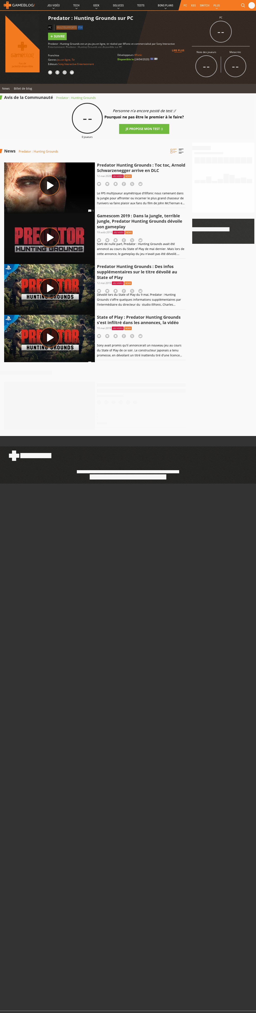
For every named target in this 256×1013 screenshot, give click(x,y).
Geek (96, 5)
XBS (193, 5)
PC (185, 5)
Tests (140, 5)
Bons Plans (165, 5)
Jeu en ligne (63, 59)
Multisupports (67, 27)
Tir (73, 59)
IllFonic (138, 55)
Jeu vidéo (118, 176)
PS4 (80, 27)
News (6, 88)
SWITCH (204, 5)
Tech (76, 5)
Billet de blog (23, 88)
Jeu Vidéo (53, 5)
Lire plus (178, 50)
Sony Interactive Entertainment (76, 64)
